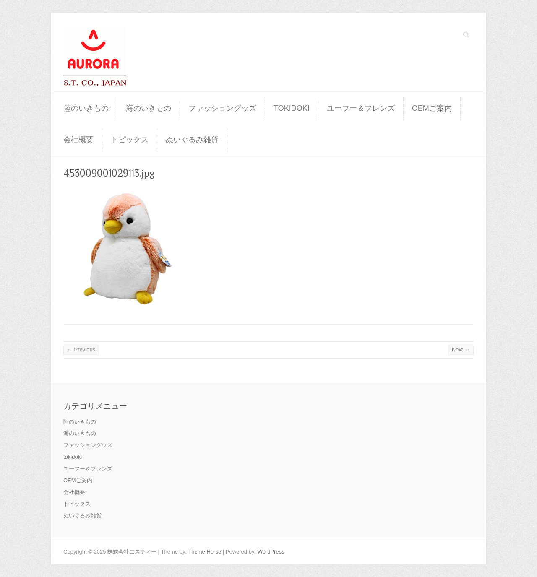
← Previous (81, 349)
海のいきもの (148, 108)
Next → (461, 349)
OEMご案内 (432, 108)
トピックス (130, 139)
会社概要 (78, 139)
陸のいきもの (86, 108)
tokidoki (292, 108)
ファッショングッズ (222, 108)
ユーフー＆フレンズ (361, 108)
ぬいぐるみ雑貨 (192, 139)
